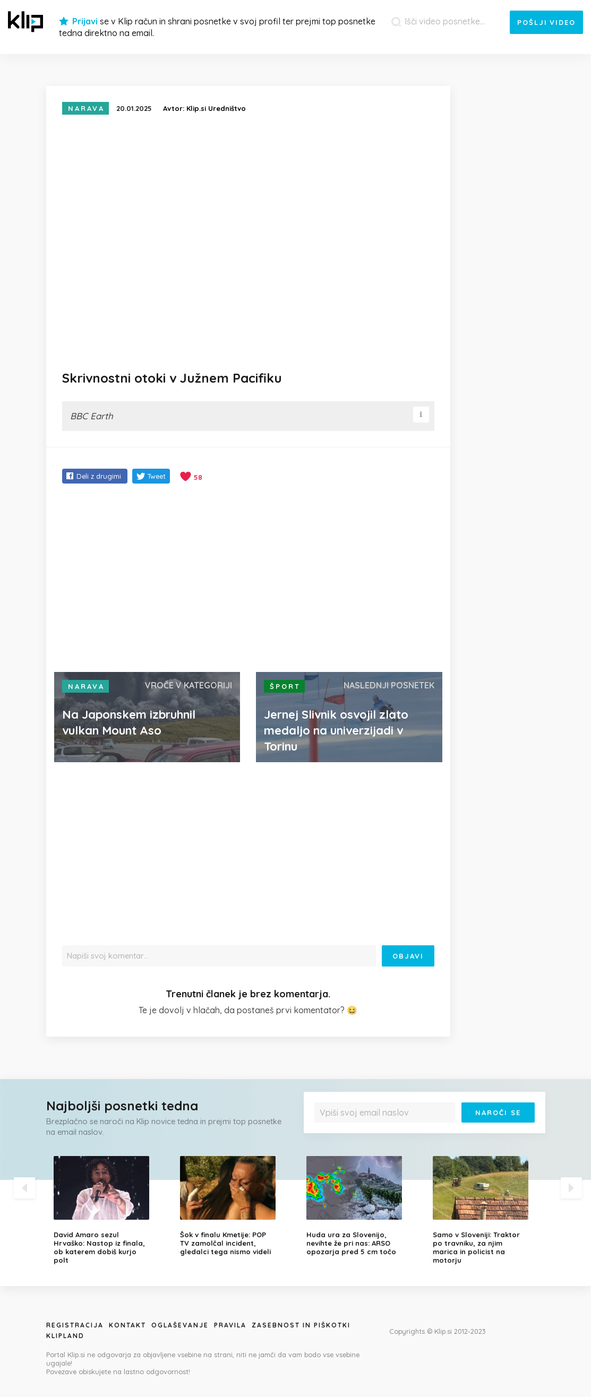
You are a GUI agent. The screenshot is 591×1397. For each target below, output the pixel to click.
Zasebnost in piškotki (301, 1325)
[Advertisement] (248, 579)
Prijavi (85, 21)
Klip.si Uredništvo (216, 108)
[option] (109, 1210)
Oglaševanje (180, 1325)
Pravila (230, 1325)
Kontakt (127, 1325)
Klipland (65, 1336)
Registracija (75, 1325)
